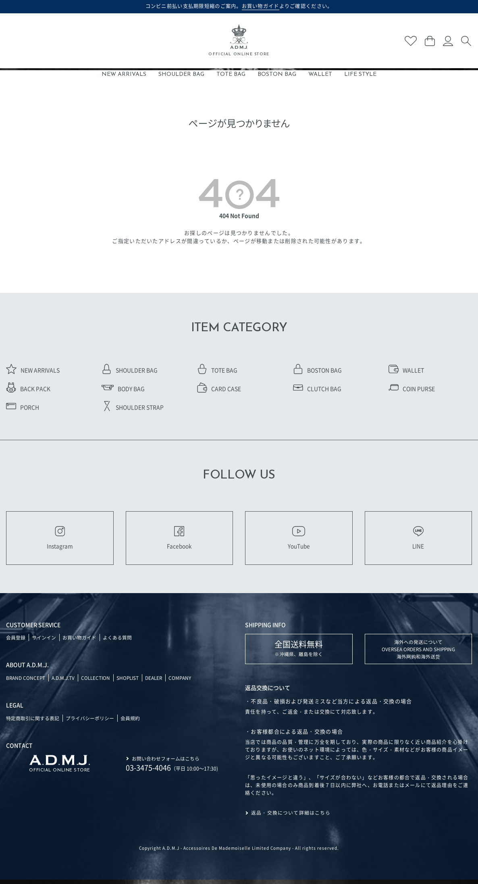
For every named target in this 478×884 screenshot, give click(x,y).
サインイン (44, 641)
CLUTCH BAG (317, 389)
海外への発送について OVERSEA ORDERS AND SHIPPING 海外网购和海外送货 (418, 653)
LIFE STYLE (360, 74)
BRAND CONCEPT (26, 682)
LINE (418, 540)
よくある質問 (117, 641)
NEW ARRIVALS (124, 74)
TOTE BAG (230, 74)
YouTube (298, 540)
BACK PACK (28, 389)
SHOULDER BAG (181, 74)
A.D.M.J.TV (63, 682)
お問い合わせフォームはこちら (166, 762)
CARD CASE (219, 389)
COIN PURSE (412, 389)
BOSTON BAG (277, 74)
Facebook (179, 540)
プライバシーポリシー (90, 722)
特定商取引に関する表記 (32, 722)
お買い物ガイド (79, 641)
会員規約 (130, 722)
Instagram (59, 540)
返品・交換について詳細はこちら (291, 817)
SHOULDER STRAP (133, 407)
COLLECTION (97, 682)
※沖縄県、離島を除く (298, 652)
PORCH (22, 407)
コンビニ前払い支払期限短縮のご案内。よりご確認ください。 (239, 6)
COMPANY (183, 682)
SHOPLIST (130, 682)
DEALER (157, 682)
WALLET (320, 74)
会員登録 (15, 641)
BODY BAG (123, 389)
